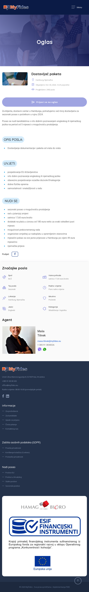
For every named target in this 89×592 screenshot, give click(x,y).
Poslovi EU (9, 472)
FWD (68, 587)
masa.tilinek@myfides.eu (49, 341)
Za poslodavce (11, 411)
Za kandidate (11, 415)
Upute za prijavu (12, 420)
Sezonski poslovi (12, 486)
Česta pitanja (11, 424)
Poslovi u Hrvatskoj (13, 477)
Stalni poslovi (11, 481)
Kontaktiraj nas (11, 429)
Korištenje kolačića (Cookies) (17, 452)
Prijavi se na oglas (44, 102)
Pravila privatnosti (13, 448)
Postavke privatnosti (14, 457)
